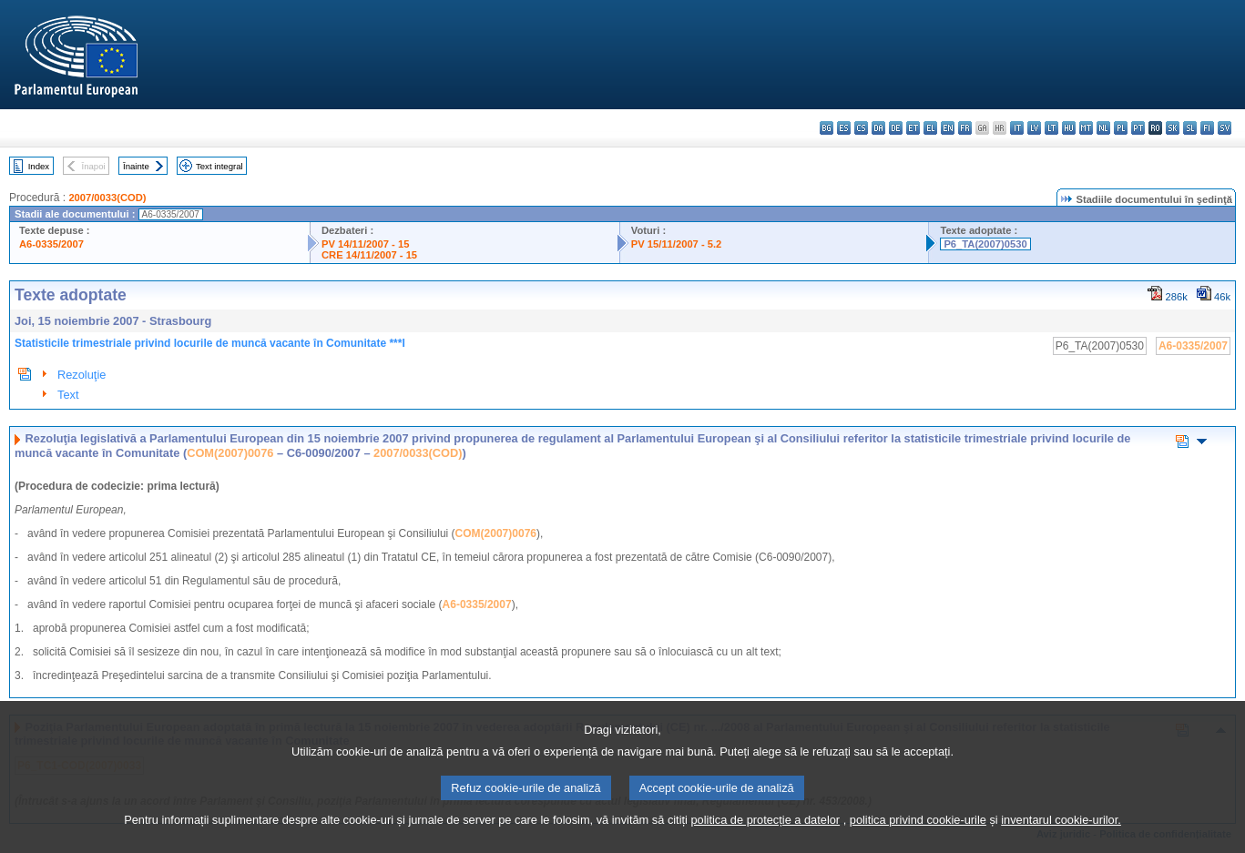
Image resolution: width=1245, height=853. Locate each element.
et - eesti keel (913, 128)
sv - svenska (1224, 128)
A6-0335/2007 (51, 244)
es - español (844, 128)
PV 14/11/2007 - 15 (365, 244)
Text (67, 394)
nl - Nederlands (1103, 128)
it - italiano (1017, 128)
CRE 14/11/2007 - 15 (369, 254)
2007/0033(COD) (107, 197)
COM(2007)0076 (230, 453)
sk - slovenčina (1172, 128)
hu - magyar (1069, 128)
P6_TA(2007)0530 (985, 244)
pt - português (1138, 128)
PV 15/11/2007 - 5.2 (676, 244)
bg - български (826, 128)
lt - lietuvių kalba (1051, 128)
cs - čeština (861, 128)
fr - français (965, 128)
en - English (947, 128)
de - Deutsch (896, 128)
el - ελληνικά (930, 128)
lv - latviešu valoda (1034, 128)
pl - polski (1121, 128)
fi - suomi (1207, 128)
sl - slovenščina (1190, 128)
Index (38, 166)
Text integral (219, 166)
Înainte (136, 166)
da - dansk (878, 128)
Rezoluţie (81, 374)
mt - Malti (1086, 128)
